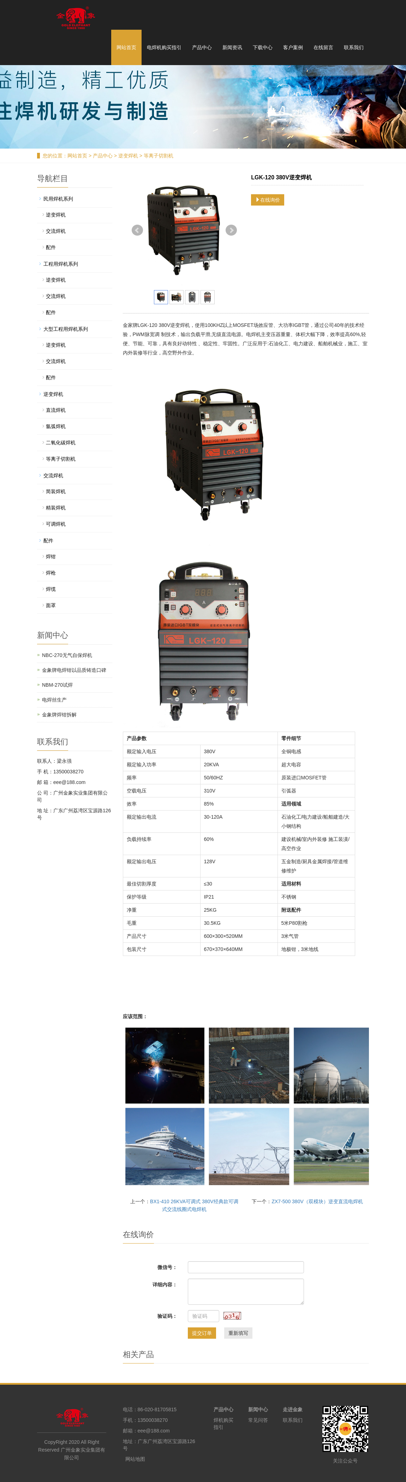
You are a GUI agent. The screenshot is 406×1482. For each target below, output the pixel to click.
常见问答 (258, 1420)
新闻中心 (258, 1409)
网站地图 (135, 1459)
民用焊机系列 (58, 199)
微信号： (167, 1267)
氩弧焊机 (56, 426)
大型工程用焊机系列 (65, 329)
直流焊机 (56, 410)
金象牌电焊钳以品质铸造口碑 (74, 670)
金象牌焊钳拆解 (59, 714)
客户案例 (293, 47)
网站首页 (126, 47)
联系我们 (354, 47)
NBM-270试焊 (57, 685)
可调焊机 (56, 524)
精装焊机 (56, 508)
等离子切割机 (157, 155)
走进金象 (293, 1409)
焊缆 (51, 589)
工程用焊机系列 (60, 264)
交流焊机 (56, 231)
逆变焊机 (128, 155)
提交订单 (202, 1333)
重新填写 (238, 1333)
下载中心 (263, 47)
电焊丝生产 (54, 700)
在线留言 (323, 47)
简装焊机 (56, 491)
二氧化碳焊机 (61, 442)
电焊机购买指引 (164, 47)
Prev (137, 230)
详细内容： (165, 1284)
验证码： (167, 1316)
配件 (51, 247)
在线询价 (267, 200)
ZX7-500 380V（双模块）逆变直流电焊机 (317, 1201)
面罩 (51, 605)
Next (231, 230)
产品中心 (202, 47)
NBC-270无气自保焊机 (67, 655)
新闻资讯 (232, 47)
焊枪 (51, 573)
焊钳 (51, 556)
